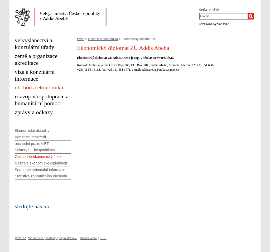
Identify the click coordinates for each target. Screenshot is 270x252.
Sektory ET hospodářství (35, 150)
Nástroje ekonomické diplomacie (41, 163)
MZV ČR (20, 238)
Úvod (80, 39)
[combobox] (223, 16)
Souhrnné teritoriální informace (40, 170)
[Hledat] (251, 16)
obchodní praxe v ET (32, 144)
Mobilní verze (88, 238)
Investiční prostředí (30, 137)
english (214, 9)
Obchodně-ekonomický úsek (38, 156)
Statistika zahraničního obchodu (41, 176)
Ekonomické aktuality (32, 130)
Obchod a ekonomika (103, 39)
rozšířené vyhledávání (214, 24)
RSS (103, 238)
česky (203, 9)
